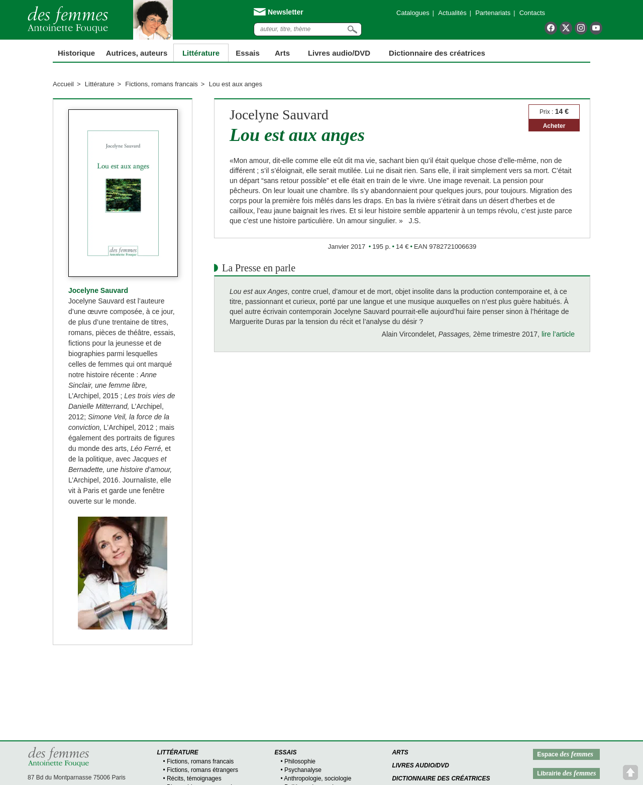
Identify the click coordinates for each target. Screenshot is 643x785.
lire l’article (558, 334)
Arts (282, 53)
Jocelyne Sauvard (98, 290)
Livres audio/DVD (420, 765)
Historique (76, 53)
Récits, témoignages (194, 778)
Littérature (201, 53)
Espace (565, 754)
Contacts (532, 13)
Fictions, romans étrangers (202, 769)
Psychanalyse (303, 769)
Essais (248, 53)
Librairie (566, 773)
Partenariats (492, 13)
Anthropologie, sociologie (317, 778)
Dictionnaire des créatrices (437, 53)
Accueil (63, 84)
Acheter (554, 125)
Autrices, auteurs (137, 53)
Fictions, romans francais (161, 84)
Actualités (452, 13)
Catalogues (413, 13)
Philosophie (299, 761)
